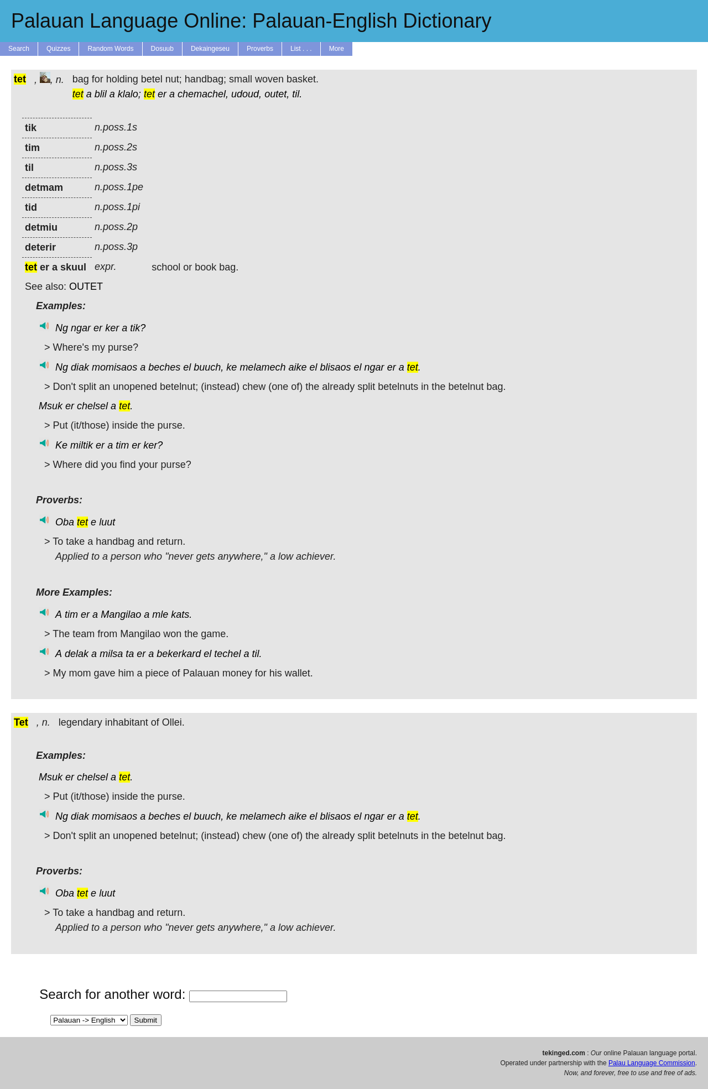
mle (160, 614)
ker (112, 328)
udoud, (246, 94)
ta (130, 653)
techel (227, 653)
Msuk (51, 405)
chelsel (92, 405)
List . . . (301, 49)
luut (107, 522)
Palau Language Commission (651, 1063)
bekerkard (179, 653)
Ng (61, 328)
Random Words (110, 49)
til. (297, 94)
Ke (61, 445)
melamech (262, 367)
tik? (137, 328)
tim (122, 445)
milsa (111, 653)
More (336, 49)
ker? (153, 445)
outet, (276, 94)
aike (297, 367)
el (187, 367)
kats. (181, 614)
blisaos (335, 367)
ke (231, 367)
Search (18, 49)
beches (164, 367)
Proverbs (260, 49)
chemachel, (203, 94)
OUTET (86, 286)
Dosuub (162, 49)
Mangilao (121, 614)
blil (101, 94)
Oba (64, 522)
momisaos (114, 367)
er (162, 94)
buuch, (208, 367)
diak (80, 367)
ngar (81, 328)
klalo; (129, 94)
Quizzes (58, 49)
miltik (81, 445)
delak (76, 653)
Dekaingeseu (210, 49)
